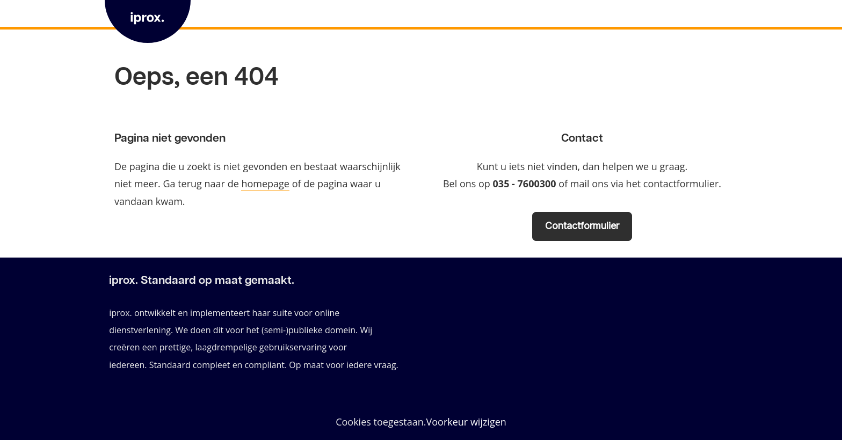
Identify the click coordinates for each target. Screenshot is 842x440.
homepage (265, 183)
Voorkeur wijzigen (466, 422)
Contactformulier (582, 225)
